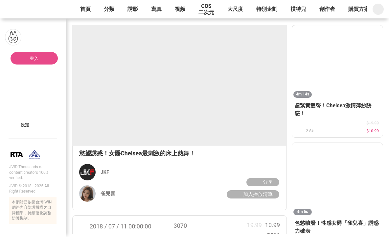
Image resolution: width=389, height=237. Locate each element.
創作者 (327, 9)
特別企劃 (266, 9)
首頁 (85, 9)
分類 (109, 9)
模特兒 (298, 9)
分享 (262, 182)
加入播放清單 (252, 194)
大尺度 (235, 9)
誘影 (132, 9)
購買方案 (358, 9)
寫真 (156, 9)
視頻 (180, 9)
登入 (34, 58)
